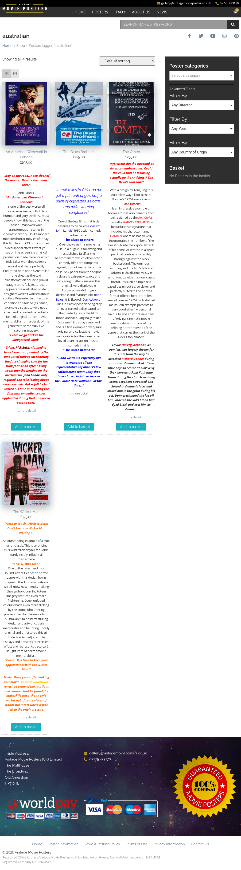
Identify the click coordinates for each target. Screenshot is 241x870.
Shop (20, 46)
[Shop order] (127, 61)
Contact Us (200, 844)
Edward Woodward (34, 682)
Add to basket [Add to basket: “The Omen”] (131, 427)
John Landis (31, 375)
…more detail (26, 410)
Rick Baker (23, 347)
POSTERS (100, 12)
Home (7, 46)
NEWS (162, 12)
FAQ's (121, 12)
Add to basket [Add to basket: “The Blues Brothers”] (78, 427)
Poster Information (63, 844)
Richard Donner (133, 359)
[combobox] (173, 24)
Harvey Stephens (134, 345)
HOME (80, 12)
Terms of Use (137, 844)
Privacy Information (169, 844)
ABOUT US (141, 12)
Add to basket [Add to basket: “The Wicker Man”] (26, 727)
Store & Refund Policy (102, 844)
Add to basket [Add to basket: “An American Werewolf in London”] (26, 427)
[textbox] (202, 75)
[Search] (233, 24)
